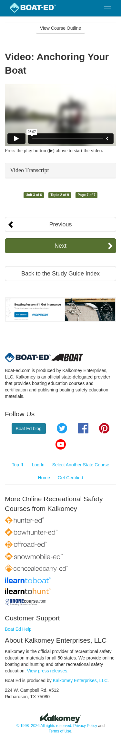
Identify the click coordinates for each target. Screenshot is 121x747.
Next (60, 246)
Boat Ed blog (29, 428)
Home (44, 477)
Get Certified (70, 477)
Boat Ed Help (18, 629)
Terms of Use (60, 731)
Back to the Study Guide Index (60, 273)
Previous (60, 224)
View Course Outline (60, 28)
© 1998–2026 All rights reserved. (44, 725)
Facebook (83, 428)
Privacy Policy (85, 725)
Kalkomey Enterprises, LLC (80, 680)
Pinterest (104, 428)
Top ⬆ (18, 464)
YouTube (60, 444)
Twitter (62, 428)
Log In (38, 464)
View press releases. (48, 670)
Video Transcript (29, 170)
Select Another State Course (80, 464)
